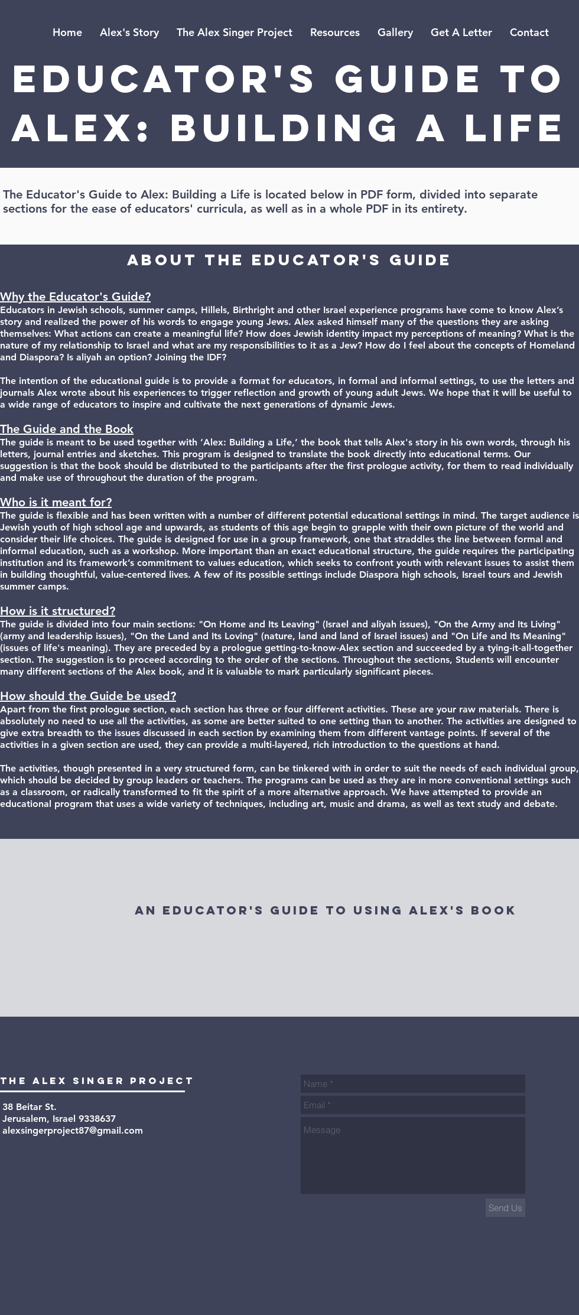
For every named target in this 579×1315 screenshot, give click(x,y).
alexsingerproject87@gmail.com (72, 1130)
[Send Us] (505, 1208)
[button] (335, 32)
